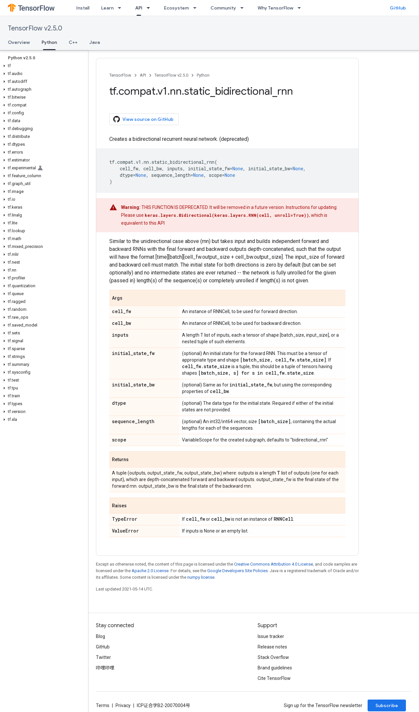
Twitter (103, 657)
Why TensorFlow (275, 8)
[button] (42, 66)
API (143, 75)
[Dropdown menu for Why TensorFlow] (301, 8)
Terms (102, 705)
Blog (100, 636)
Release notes (272, 646)
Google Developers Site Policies (237, 570)
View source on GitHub (143, 119)
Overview (19, 42)
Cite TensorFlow (274, 678)
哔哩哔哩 (105, 667)
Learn (107, 8)
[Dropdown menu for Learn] (121, 8)
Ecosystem (176, 8)
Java (94, 42)
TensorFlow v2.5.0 (35, 28)
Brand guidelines (275, 667)
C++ (73, 42)
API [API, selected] (138, 8)
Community (223, 8)
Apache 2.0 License (150, 570)
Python (203, 75)
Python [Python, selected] (49, 42)
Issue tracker (271, 636)
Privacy (123, 705)
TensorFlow (120, 75)
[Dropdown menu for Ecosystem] (197, 8)
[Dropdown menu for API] (150, 8)
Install (82, 8)
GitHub (398, 8)
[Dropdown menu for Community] (244, 8)
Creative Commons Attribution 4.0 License (273, 564)
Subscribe (386, 705)
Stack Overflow (273, 657)
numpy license (200, 577)
